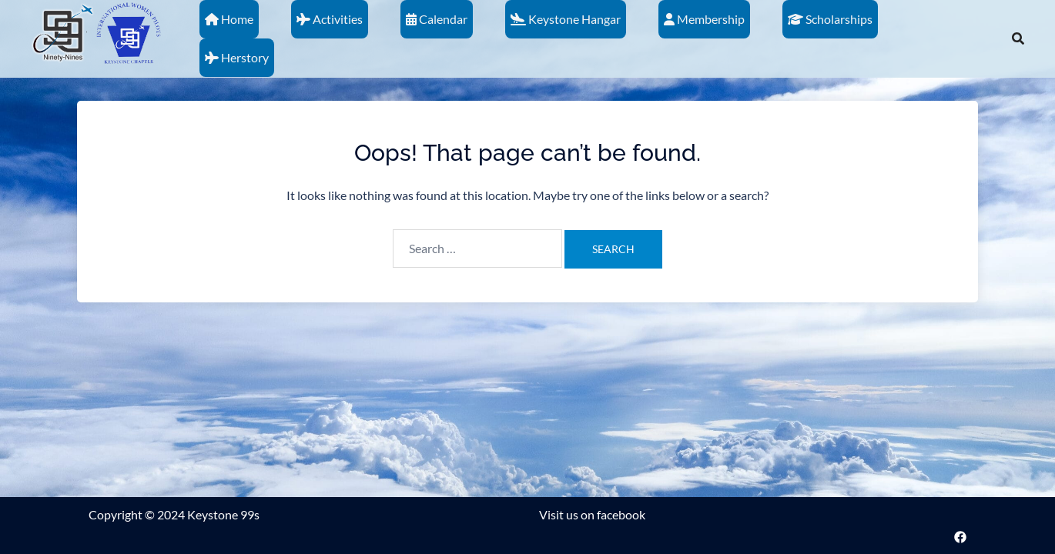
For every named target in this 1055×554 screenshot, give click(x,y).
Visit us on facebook (592, 514)
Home (229, 19)
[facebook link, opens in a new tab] (960, 535)
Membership (704, 19)
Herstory (237, 57)
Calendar (436, 19)
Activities (329, 19)
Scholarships (830, 19)
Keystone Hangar (566, 19)
